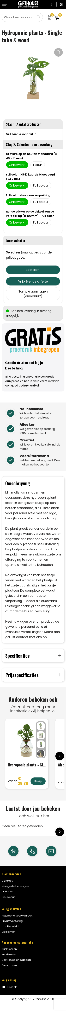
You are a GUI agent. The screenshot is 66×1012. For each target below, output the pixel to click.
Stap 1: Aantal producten (23, 124)
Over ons (7, 891)
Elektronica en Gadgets (17, 960)
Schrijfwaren (9, 954)
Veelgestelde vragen (15, 886)
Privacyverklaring (12, 921)
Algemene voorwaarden (17, 915)
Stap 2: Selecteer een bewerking (29, 144)
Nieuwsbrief (9, 897)
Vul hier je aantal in (21, 134)
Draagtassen (10, 965)
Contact (7, 880)
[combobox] (18, 17)
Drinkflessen (9, 949)
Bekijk (38, 781)
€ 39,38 (18, 781)
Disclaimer (8, 932)
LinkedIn (9, 987)
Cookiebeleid (10, 926)
